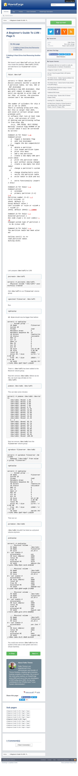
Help (54, 759)
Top (72, 759)
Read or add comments (68, 46)
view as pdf (29, 692)
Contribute (43, 759)
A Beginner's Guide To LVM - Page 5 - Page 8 (18, 725)
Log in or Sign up (70, 1)
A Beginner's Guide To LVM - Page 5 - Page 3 (18, 715)
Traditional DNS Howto (53, 92)
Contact (49, 759)
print (38, 692)
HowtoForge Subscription (46, 11)
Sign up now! (61, 22)
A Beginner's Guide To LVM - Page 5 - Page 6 (18, 721)
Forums (21, 11)
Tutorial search (9, 15)
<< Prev (12, 653)
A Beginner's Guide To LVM (54, 70)
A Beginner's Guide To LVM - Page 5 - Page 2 (18, 713)
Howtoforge (10, 762)
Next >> (35, 653)
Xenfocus (12, 759)
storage (72, 44)
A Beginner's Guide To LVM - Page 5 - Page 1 (18, 711)
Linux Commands (31, 11)
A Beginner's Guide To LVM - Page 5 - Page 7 (18, 723)
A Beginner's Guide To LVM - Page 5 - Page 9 (18, 727)
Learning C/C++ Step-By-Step (55, 100)
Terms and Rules (65, 762)
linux (65, 44)
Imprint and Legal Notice (63, 759)
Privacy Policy (73, 762)
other (68, 44)
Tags (13, 11)
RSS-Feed (75, 760)
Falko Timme (71, 42)
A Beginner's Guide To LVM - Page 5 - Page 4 (18, 717)
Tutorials (6, 11)
